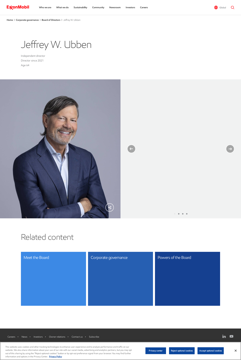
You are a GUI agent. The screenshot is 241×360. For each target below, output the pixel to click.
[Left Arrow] (131, 149)
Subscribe (94, 336)
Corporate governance (27, 20)
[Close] (235, 350)
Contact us (77, 336)
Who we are (45, 7)
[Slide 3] (182, 213)
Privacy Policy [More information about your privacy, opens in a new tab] (55, 356)
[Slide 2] (178, 213)
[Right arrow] (230, 149)
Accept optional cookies (210, 350)
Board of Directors (51, 20)
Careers (144, 7)
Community (98, 7)
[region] (120, 351)
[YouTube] (231, 336)
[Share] (109, 207)
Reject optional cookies (182, 350)
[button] (220, 7)
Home (10, 20)
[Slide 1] (174, 213)
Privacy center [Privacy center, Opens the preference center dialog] (156, 350)
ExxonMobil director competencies (163, 186)
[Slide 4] (186, 213)
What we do (62, 7)
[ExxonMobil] (19, 7)
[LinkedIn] (224, 336)
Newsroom (115, 7)
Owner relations (57, 336)
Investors (130, 7)
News (24, 336)
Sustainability (80, 7)
